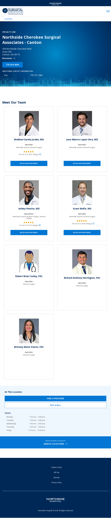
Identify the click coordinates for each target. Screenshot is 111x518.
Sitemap (56, 477)
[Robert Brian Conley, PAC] (29, 262)
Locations (8, 19)
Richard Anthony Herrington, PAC (82, 277)
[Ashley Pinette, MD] (29, 193)
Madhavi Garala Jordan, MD (29, 139)
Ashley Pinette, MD (29, 208)
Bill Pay (56, 472)
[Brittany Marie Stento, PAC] (29, 332)
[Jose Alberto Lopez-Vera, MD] (82, 124)
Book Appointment (29, 163)
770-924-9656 (12, 64)
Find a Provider (55, 398)
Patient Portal (56, 467)
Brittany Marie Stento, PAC (29, 346)
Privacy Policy (56, 482)
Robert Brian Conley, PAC (29, 276)
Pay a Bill (55, 405)
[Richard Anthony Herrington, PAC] (82, 263)
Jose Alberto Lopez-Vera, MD (82, 139)
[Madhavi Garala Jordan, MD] (29, 124)
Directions (7, 58)
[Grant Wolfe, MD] (82, 193)
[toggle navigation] (108, 11)
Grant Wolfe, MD (82, 208)
